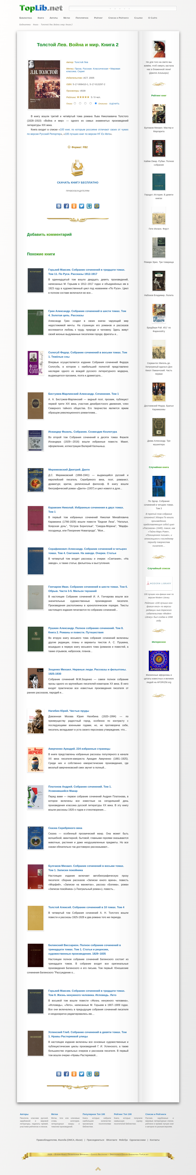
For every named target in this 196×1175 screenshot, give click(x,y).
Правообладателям (77, 191)
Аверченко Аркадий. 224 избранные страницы (79, 748)
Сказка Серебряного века (65, 828)
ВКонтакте (111, 1140)
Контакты (154, 1140)
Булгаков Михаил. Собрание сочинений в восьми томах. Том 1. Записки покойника (86, 868)
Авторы (54, 17)
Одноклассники (137, 1140)
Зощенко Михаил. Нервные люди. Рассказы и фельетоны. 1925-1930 (87, 671)
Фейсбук (123, 1140)
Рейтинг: (71, 97)
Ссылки (138, 17)
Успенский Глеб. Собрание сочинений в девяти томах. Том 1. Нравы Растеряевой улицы (87, 1034)
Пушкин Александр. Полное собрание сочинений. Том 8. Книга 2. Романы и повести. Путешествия (85, 630)
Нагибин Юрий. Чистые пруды (68, 710)
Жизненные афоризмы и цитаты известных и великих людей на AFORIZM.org (159, 631)
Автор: (70, 62)
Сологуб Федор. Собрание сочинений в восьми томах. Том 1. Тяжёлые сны (87, 354)
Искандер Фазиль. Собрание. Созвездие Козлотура (82, 431)
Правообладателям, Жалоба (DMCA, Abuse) (60, 1140)
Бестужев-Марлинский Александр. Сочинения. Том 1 (83, 393)
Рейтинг (98, 17)
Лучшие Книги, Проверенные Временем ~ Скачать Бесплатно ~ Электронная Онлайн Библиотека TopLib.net (101, 1154)
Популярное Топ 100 (94, 1114)
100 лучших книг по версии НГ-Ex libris (87, 134)
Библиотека (25, 17)
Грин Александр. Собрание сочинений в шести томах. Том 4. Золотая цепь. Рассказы (87, 313)
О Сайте (152, 17)
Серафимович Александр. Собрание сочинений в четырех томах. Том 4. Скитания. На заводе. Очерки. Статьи (87, 551)
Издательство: (74, 78)
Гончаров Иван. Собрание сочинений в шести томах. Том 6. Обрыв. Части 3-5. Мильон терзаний (88, 589)
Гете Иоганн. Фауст (159, 218)
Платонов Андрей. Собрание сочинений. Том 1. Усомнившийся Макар (80, 788)
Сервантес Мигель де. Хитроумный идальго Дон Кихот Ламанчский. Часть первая (158, 347)
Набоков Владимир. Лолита (159, 280)
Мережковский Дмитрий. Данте (69, 469)
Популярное (82, 17)
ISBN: (69, 84)
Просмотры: (73, 91)
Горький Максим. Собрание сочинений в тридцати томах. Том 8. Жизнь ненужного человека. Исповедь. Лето (86, 993)
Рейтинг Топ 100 (123, 1114)
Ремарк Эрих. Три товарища (158, 249)
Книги (41, 17)
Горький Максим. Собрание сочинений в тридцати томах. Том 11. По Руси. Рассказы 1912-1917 (86, 272)
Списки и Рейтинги (118, 17)
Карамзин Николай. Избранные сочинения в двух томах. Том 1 (86, 509)
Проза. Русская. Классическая (92, 68)
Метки (66, 17)
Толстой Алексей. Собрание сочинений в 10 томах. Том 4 (86, 907)
